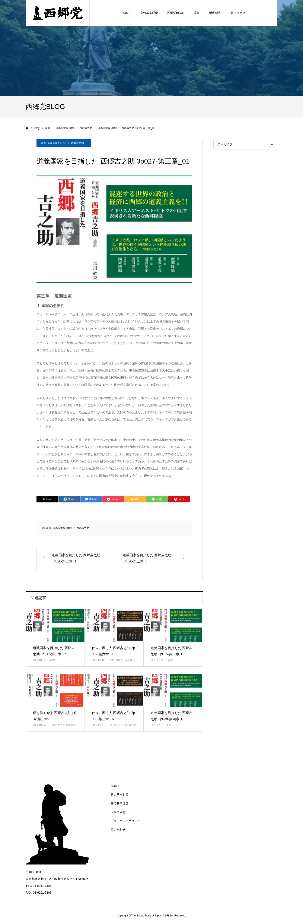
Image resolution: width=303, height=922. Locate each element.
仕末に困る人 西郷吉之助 (121, 725)
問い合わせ (118, 829)
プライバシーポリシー (125, 820)
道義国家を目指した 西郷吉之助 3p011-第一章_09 (54, 651)
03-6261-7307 (42, 885)
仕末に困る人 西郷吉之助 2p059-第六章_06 (113, 651)
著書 (43, 143)
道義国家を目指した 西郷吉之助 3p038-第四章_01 (171, 716)
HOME (115, 785)
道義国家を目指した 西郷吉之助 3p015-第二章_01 (171, 651)
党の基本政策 (119, 794)
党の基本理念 (119, 803)
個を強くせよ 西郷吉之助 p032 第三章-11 (54, 716)
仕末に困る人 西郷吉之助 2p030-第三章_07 (113, 716)
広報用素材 (118, 812)
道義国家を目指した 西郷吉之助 (65, 143)
